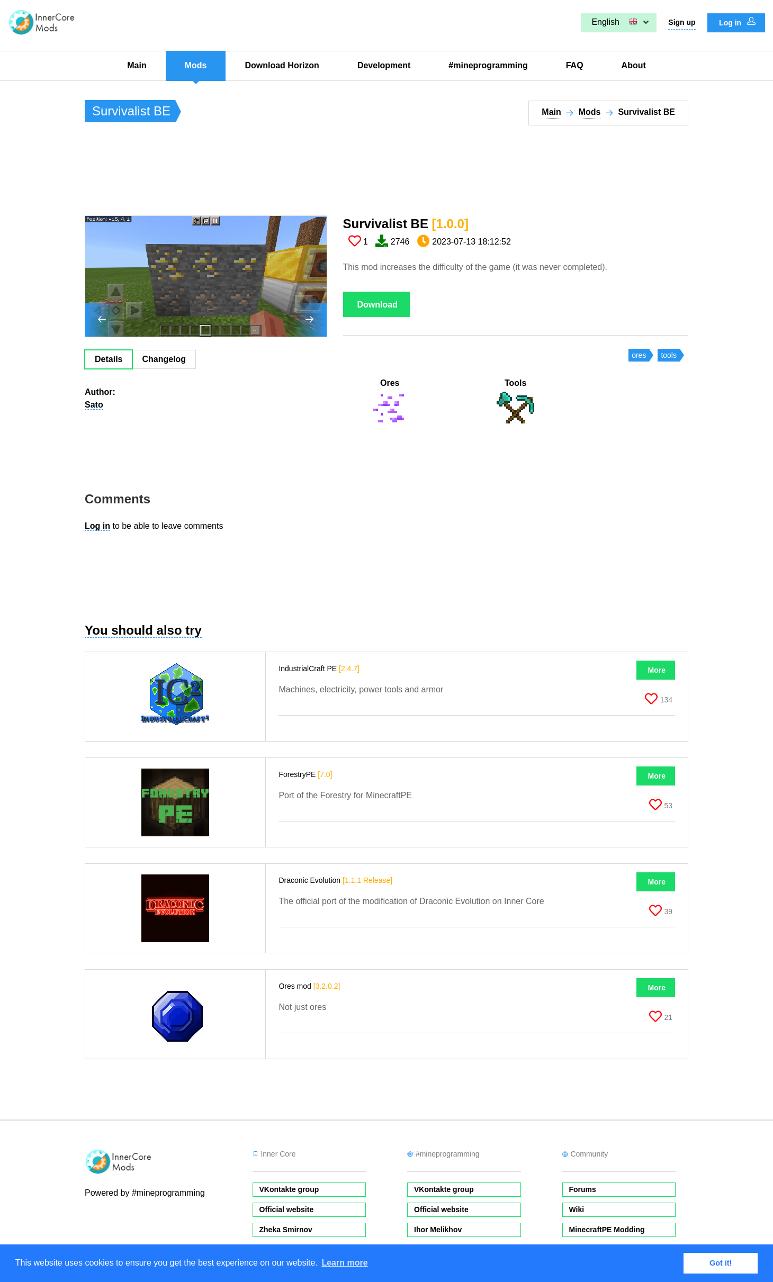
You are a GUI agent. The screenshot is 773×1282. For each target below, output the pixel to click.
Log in (737, 22)
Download (377, 304)
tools (669, 355)
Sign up (681, 22)
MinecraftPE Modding (607, 1229)
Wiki (577, 1209)
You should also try (143, 630)
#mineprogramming (487, 65)
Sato (94, 404)
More (657, 670)
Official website (286, 1209)
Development (383, 65)
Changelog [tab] (164, 359)
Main (136, 65)
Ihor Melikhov (438, 1229)
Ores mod (309, 986)
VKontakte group (289, 1189)
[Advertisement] (277, 175)
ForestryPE (305, 774)
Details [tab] (108, 359)
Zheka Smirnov (285, 1229)
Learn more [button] (344, 1262)
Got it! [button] (720, 1263)
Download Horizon (282, 65)
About (634, 65)
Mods (196, 65)
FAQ (574, 65)
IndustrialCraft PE (318, 668)
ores (639, 355)
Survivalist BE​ (406, 223)
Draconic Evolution (335, 880)
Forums (582, 1189)
